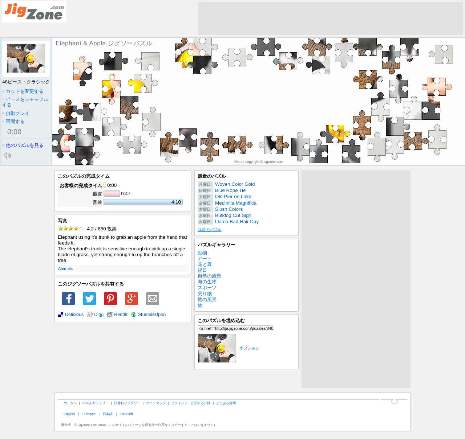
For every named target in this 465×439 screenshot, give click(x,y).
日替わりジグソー (127, 403)
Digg (99, 314)
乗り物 (205, 293)
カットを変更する (23, 91)
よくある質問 (226, 403)
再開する (13, 121)
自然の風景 (209, 276)
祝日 (202, 270)
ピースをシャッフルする (25, 102)
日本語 (108, 414)
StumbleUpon (152, 314)
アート (205, 258)
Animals (65, 268)
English (69, 414)
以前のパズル (210, 229)
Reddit (121, 314)
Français (89, 414)
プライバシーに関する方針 (190, 403)
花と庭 (205, 264)
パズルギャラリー (216, 244)
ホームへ (70, 403)
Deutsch (126, 414)
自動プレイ (15, 113)
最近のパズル (212, 176)
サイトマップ (156, 403)
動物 (202, 252)
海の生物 (207, 281)
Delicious (74, 314)
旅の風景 (207, 299)
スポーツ (207, 287)
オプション (228, 348)
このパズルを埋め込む (221, 320)
